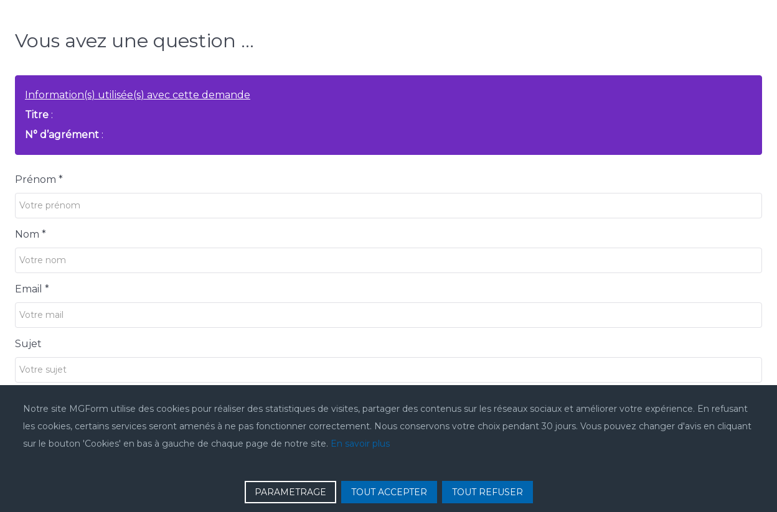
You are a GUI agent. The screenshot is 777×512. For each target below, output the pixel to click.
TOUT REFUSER (487, 492)
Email (32, 289)
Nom (30, 234)
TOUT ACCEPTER (389, 492)
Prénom (39, 179)
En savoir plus (360, 443)
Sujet (28, 344)
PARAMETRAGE (290, 492)
